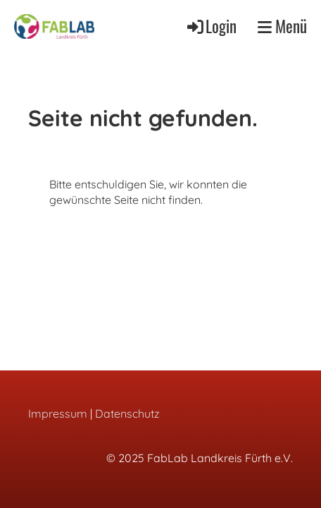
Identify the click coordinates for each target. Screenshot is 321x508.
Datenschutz (127, 413)
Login (211, 26)
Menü (282, 27)
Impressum (57, 413)
